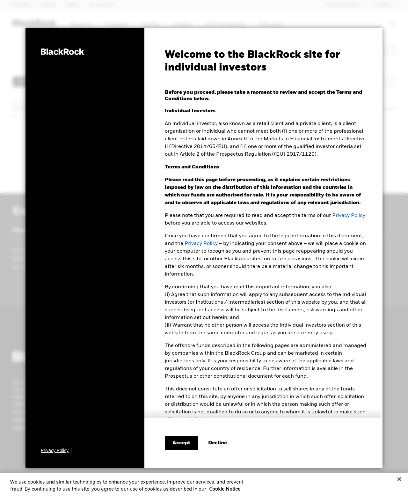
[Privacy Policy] (56, 450)
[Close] (399, 481)
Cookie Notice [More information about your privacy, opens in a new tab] (224, 491)
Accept (181, 443)
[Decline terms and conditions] (217, 443)
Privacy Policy (348, 215)
